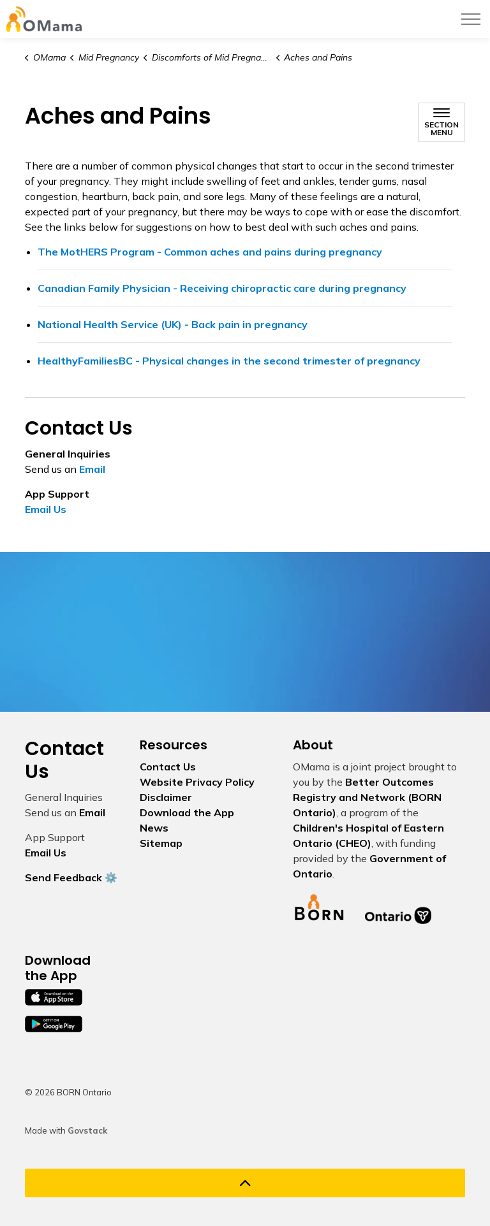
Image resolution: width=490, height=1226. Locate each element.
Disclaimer (166, 797)
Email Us (45, 509)
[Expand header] (471, 19)
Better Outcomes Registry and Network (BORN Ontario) (367, 797)
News (154, 827)
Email (92, 469)
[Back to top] (245, 1183)
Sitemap (161, 843)
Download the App (187, 812)
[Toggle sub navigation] (441, 122)
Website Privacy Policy (197, 781)
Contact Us (168, 766)
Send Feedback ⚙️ (71, 877)
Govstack (87, 1130)
